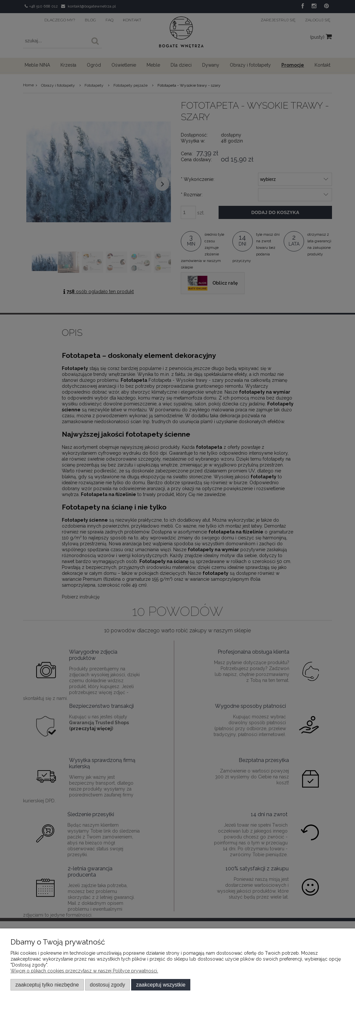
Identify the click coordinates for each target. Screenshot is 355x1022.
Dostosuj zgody (107, 985)
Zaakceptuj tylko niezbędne (47, 985)
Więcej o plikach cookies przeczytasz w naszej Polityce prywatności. (84, 970)
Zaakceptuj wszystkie (160, 985)
